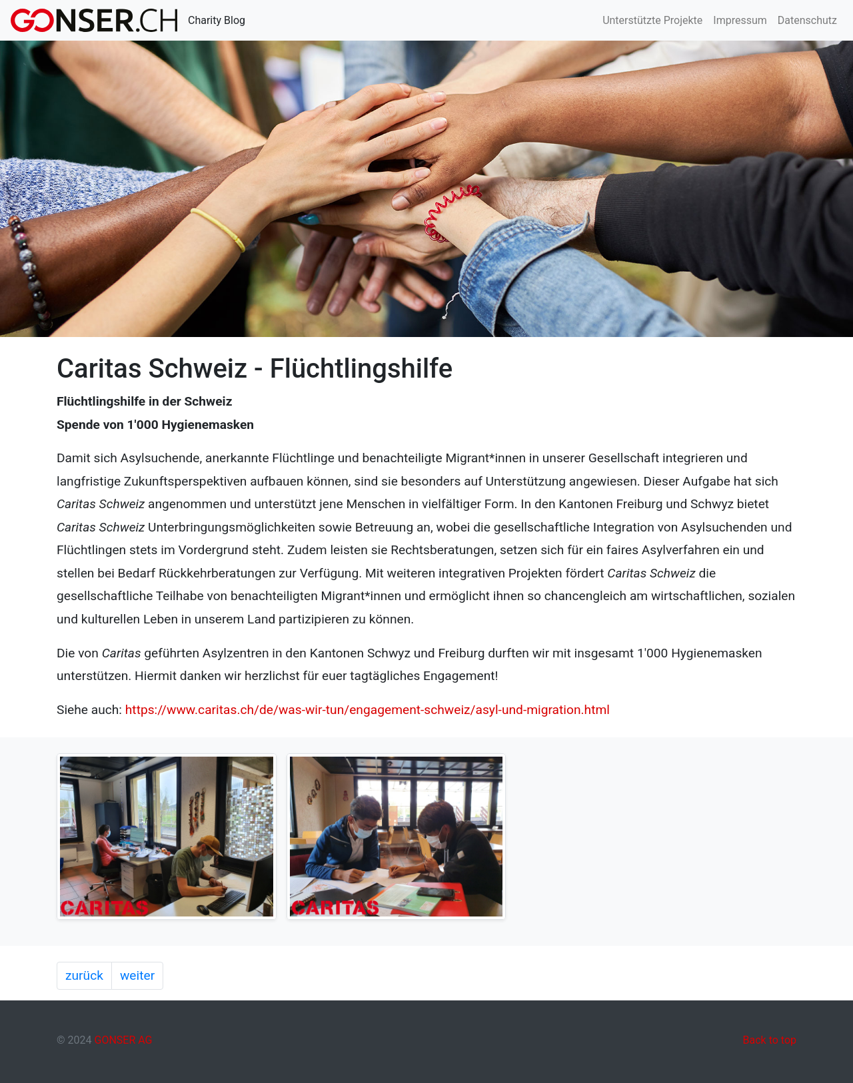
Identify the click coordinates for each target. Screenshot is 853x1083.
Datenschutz (807, 20)
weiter (137, 975)
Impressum (740, 20)
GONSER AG (123, 1040)
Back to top (769, 1040)
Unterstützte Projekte (652, 20)
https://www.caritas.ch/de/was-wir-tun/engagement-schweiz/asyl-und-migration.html (367, 709)
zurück (84, 975)
